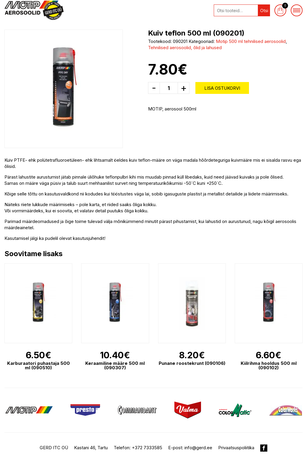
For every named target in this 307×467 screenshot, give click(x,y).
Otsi (264, 10)
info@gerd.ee (198, 447)
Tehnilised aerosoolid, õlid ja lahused (185, 47)
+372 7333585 (147, 447)
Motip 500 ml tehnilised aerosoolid (251, 41)
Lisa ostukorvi (222, 88)
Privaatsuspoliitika (236, 447)
